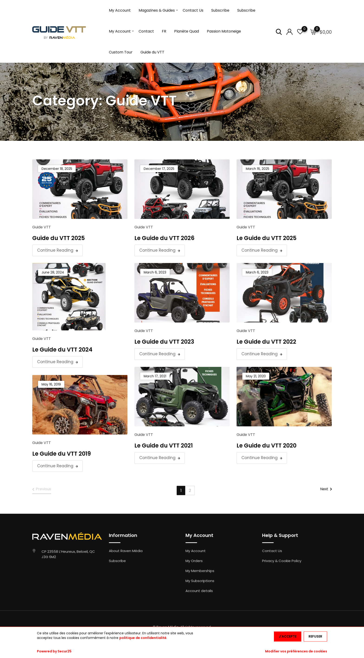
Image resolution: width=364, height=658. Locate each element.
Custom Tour (121, 52)
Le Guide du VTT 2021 (163, 445)
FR (164, 31)
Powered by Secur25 (54, 651)
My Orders (194, 560)
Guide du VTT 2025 (58, 238)
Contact (146, 31)
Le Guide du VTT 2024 (62, 349)
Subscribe (220, 10)
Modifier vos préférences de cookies (296, 651)
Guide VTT (41, 227)
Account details (199, 590)
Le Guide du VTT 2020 (266, 445)
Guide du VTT (152, 52)
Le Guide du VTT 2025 (266, 238)
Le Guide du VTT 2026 (164, 238)
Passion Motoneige (224, 31)
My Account (120, 10)
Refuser (315, 636)
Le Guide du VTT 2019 (61, 453)
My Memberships (199, 570)
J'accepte (287, 636)
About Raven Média (126, 550)
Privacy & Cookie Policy (281, 560)
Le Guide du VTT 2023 (164, 341)
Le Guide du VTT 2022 (266, 341)
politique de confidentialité (142, 637)
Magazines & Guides (157, 10)
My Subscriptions (199, 580)
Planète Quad (186, 31)
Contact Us (193, 10)
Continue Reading (57, 250)
